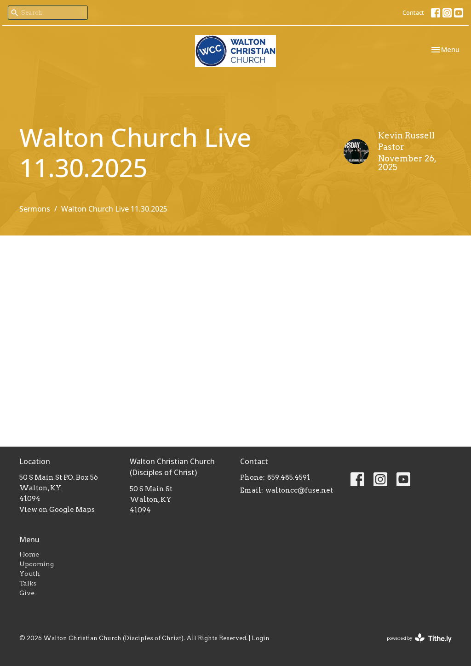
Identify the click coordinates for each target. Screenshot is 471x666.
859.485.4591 (288, 477)
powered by (419, 638)
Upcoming (36, 564)
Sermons (34, 209)
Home (29, 554)
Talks (27, 583)
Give (26, 593)
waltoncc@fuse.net (299, 490)
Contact (413, 12)
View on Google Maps (57, 509)
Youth (29, 573)
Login (261, 638)
